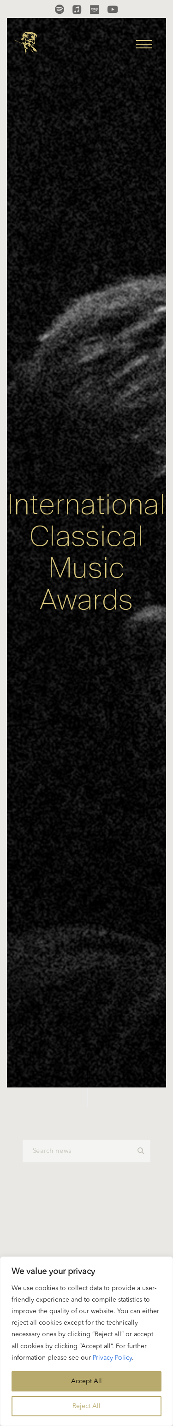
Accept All (86, 1381)
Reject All (86, 1406)
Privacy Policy (112, 1358)
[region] (86, 1341)
